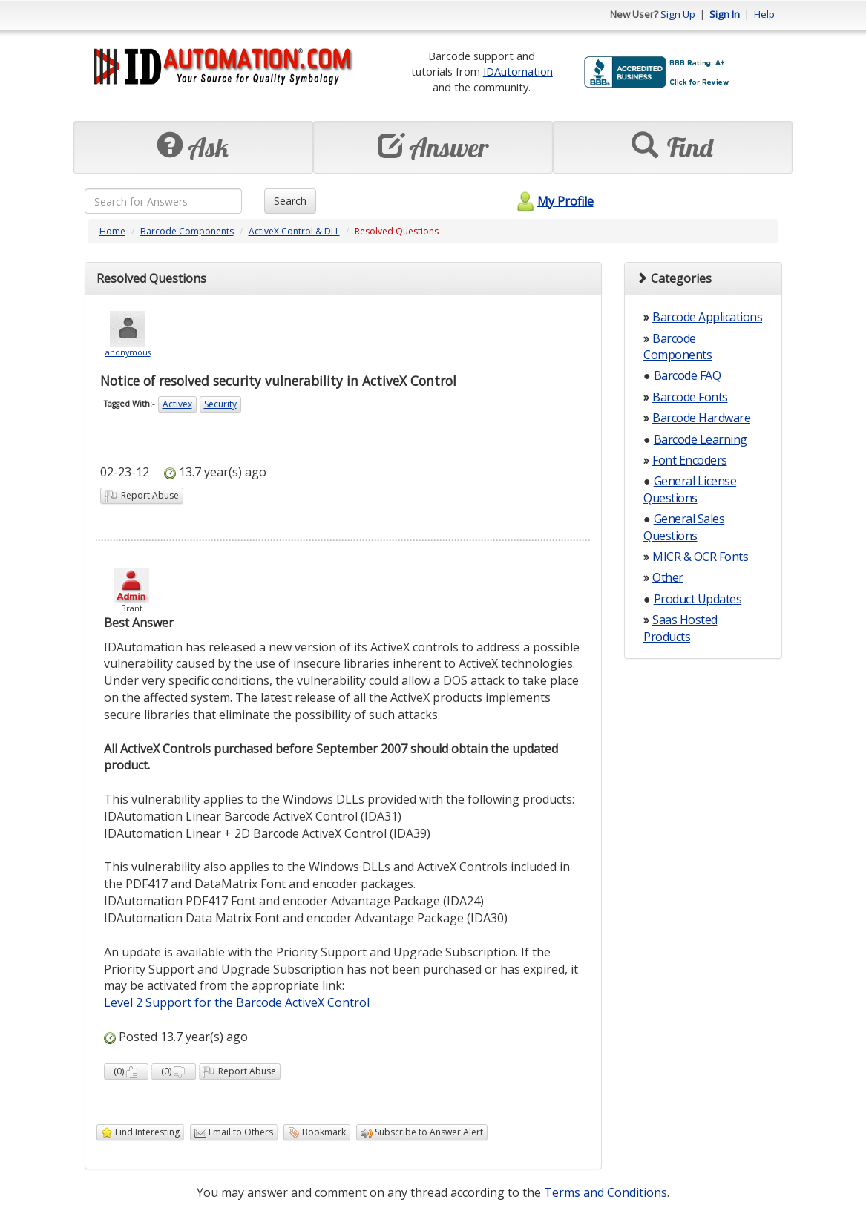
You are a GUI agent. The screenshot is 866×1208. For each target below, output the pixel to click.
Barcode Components (187, 231)
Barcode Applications (707, 317)
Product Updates (698, 599)
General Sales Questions (683, 527)
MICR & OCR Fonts (700, 556)
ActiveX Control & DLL (294, 231)
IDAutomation (518, 71)
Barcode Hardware (701, 418)
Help (764, 14)
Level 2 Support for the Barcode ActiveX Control (237, 1002)
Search (290, 201)
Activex (177, 404)
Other (667, 577)
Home (112, 231)
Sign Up (677, 14)
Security (220, 404)
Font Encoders (689, 460)
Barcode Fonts (690, 397)
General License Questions (689, 489)
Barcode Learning (700, 439)
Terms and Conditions (605, 1192)
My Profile (553, 201)
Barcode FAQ (687, 375)
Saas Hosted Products (680, 627)
